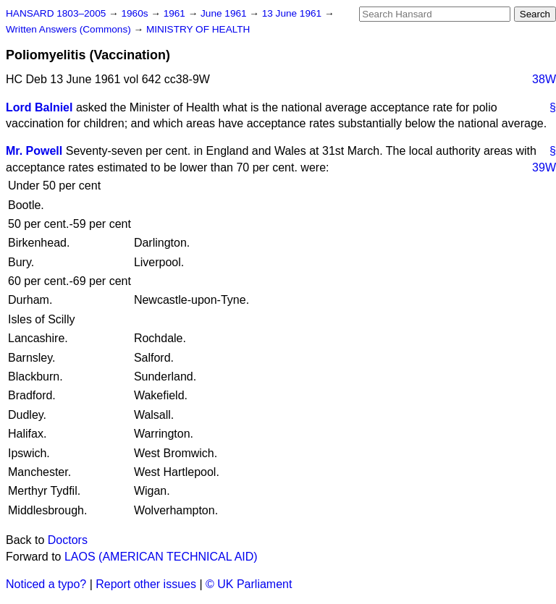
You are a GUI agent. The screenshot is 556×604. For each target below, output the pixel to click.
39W (544, 167)
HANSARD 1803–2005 (56, 13)
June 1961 (225, 13)
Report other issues (146, 584)
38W (544, 79)
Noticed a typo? (46, 584)
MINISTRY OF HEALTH (198, 29)
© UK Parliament (249, 584)
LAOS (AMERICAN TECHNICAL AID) (161, 556)
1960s (136, 13)
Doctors (68, 540)
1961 (176, 13)
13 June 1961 (293, 13)
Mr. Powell (34, 151)
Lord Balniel (39, 107)
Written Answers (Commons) (70, 29)
